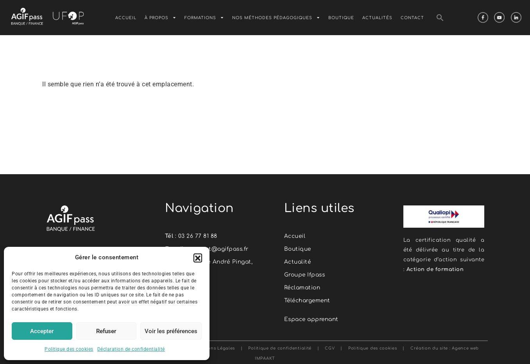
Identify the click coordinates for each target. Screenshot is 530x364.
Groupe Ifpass (305, 275)
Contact (412, 17)
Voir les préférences (171, 331)
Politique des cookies (69, 349)
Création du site (429, 348)
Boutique (341, 17)
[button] (198, 258)
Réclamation (302, 288)
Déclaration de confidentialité (131, 349)
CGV (330, 348)
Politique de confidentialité (278, 348)
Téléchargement (308, 300)
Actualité (298, 262)
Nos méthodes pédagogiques (276, 17)
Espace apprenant (312, 319)
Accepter (42, 331)
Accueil (125, 17)
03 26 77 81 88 (197, 236)
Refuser (106, 331)
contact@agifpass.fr (218, 249)
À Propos (160, 17)
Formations (204, 17)
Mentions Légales (215, 348)
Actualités (377, 17)
